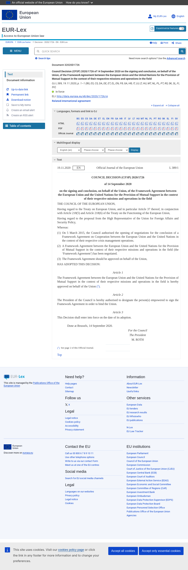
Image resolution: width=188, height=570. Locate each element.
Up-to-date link (17, 89)
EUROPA (9, 42)
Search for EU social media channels (84, 478)
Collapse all (172, 105)
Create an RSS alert (19, 115)
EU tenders (132, 408)
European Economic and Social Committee (149, 484)
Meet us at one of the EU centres (82, 465)
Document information (21, 80)
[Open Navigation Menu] (16, 50)
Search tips (42, 58)
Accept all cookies (123, 550)
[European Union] (13, 446)
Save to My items (18, 105)
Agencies (131, 515)
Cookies (69, 503)
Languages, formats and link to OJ (74, 111)
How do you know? (79, 2)
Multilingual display (66, 142)
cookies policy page (71, 549)
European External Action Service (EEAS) (148, 480)
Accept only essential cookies (161, 550)
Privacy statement (74, 429)
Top (59, 354)
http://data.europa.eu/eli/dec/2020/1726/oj (82, 96)
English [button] (177, 16)
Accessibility (71, 425)
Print (164, 42)
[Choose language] (69, 150)
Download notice (18, 99)
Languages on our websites (79, 491)
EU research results (137, 412)
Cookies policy (72, 421)
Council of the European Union (142, 461)
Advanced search (176, 58)
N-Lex (130, 427)
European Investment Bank (141, 492)
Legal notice (71, 418)
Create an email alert (20, 110)
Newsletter (132, 387)
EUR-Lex (14, 29)
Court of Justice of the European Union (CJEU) (151, 468)
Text (10, 74)
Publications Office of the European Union (148, 511)
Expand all (157, 105)
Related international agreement (71, 100)
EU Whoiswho (134, 416)
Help (153, 42)
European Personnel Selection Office (146, 507)
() (98, 286)
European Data (134, 404)
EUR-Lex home (24, 42)
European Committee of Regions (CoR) (147, 488)
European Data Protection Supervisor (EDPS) (150, 499)
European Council (136, 457)
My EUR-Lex (157, 16)
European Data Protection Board (143, 503)
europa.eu (28, 452)
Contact (69, 387)
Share (177, 43)
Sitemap (69, 391)
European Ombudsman (139, 496)
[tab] (116, 111)
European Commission (138, 465)
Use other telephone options (79, 457)
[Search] (182, 51)
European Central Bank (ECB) (142, 472)
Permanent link (17, 94)
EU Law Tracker (135, 431)
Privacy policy (72, 495)
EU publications (135, 420)
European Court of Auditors (141, 476)
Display (134, 150)
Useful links (133, 391)
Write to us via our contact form (81, 461)
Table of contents (18, 126)
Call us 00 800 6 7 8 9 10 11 (79, 453)
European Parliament (137, 453)
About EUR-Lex (134, 383)
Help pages (71, 383)
